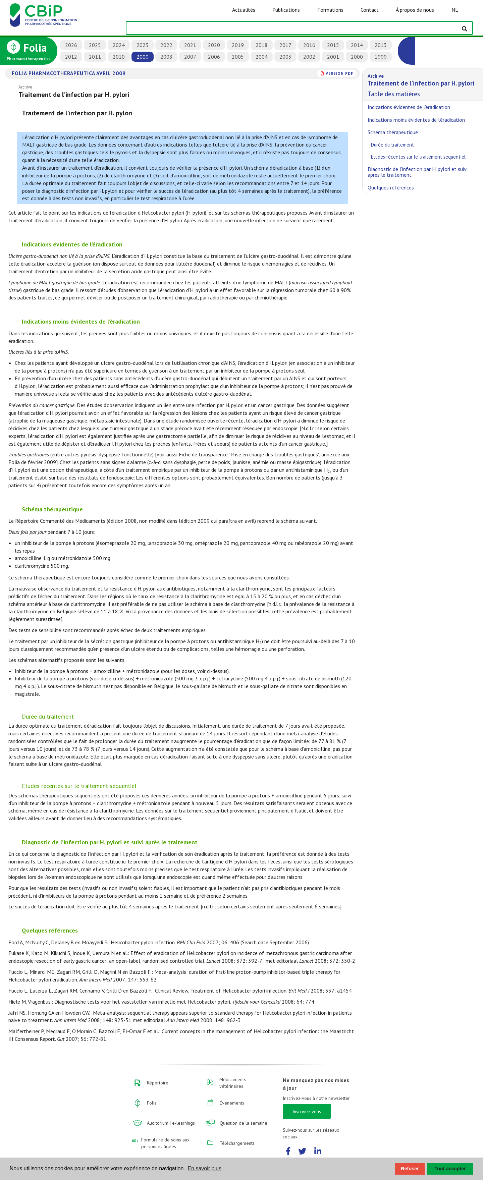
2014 (357, 45)
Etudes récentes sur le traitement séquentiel (79, 786)
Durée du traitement (48, 716)
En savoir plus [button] (204, 1168)
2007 (190, 56)
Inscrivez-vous (306, 1112)
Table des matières (423, 84)
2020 (214, 45)
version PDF (339, 73)
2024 (119, 45)
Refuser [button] (410, 1168)
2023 (143, 45)
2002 (309, 56)
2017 (285, 45)
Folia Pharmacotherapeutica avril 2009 (69, 73)
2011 (95, 56)
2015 (333, 45)
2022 (166, 45)
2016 (309, 45)
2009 (143, 56)
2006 (214, 56)
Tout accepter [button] (450, 1168)
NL (454, 9)
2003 (285, 56)
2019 (238, 45)
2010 (119, 56)
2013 (381, 45)
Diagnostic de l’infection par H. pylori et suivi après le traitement (110, 842)
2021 (190, 45)
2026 (71, 45)
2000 (357, 56)
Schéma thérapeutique (52, 509)
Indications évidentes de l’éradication (72, 244)
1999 (381, 56)
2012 (71, 56)
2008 (166, 56)
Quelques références (50, 930)
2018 (262, 45)
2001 (333, 56)
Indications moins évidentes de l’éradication (81, 321)
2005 (238, 56)
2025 (95, 45)
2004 (262, 56)
